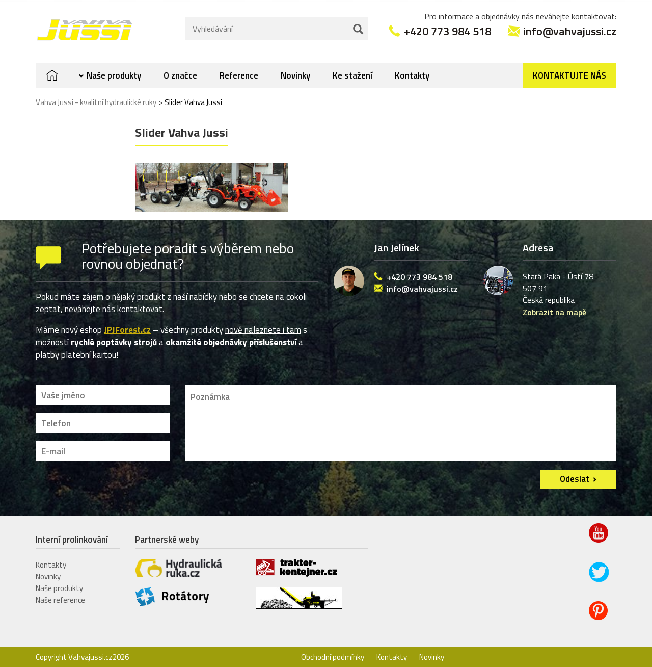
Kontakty (412, 74)
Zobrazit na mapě (554, 310)
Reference (239, 74)
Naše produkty (114, 74)
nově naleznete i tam (263, 328)
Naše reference (60, 598)
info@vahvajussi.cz (569, 29)
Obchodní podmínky (332, 655)
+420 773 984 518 (447, 29)
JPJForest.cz (127, 328)
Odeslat (574, 476)
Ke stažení (352, 74)
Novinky (295, 74)
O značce (180, 74)
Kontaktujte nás (569, 74)
